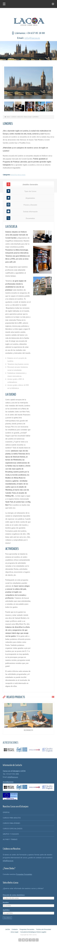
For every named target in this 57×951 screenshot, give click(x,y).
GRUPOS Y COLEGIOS (11, 834)
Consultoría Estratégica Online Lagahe (33, 932)
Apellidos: (6, 910)
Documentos (21, 218)
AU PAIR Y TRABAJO (10, 839)
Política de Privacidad (43, 929)
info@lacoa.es (32, 38)
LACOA (7, 929)
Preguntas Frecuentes (24, 874)
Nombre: (6, 903)
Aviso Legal (14, 932)
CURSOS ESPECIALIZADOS (12, 828)
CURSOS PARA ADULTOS (12, 818)
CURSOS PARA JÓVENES (11, 823)
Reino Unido (21, 175)
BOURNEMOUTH (28, 730)
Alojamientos (21, 198)
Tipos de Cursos (21, 191)
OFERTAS (6, 812)
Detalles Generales (22, 184)
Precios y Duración (22, 204)
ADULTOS (14, 175)
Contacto (15, 929)
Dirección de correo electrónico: (14, 895)
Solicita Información (22, 211)
